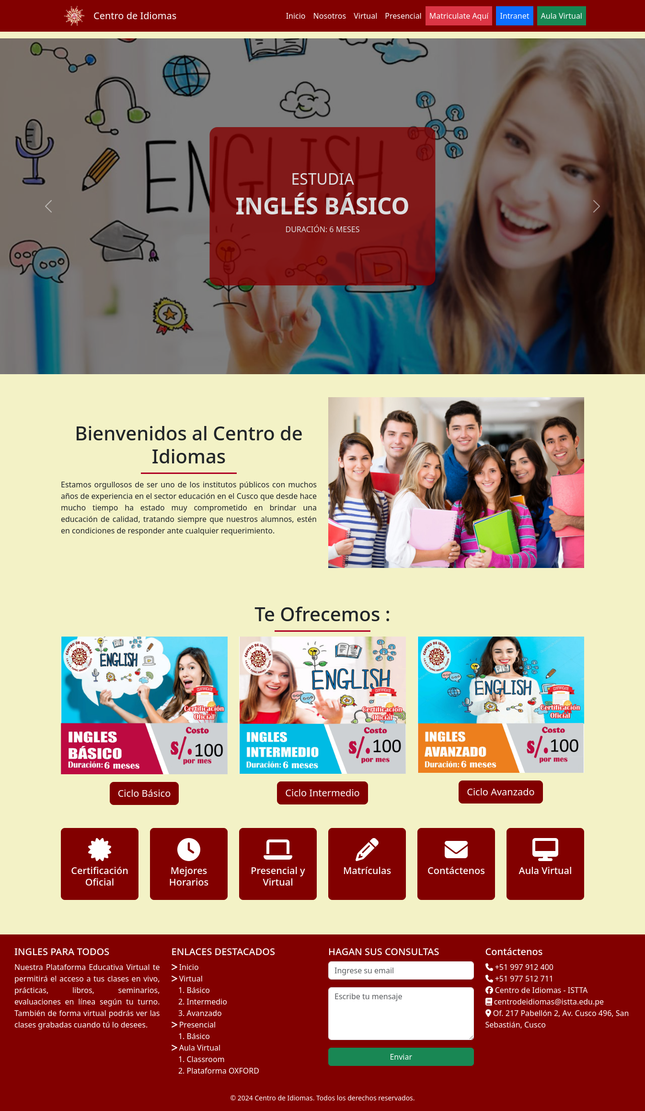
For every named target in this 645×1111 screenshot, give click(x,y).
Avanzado (204, 1013)
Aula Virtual (199, 1047)
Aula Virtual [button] (561, 16)
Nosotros (329, 16)
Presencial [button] (403, 16)
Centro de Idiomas (134, 15)
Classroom (206, 1059)
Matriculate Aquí (459, 16)
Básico (198, 990)
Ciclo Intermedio (322, 792)
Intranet (514, 16)
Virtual (190, 978)
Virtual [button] (365, 16)
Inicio (296, 16)
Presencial (196, 1024)
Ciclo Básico (144, 793)
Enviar (401, 1057)
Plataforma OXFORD (223, 1070)
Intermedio (207, 1001)
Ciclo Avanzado (500, 791)
